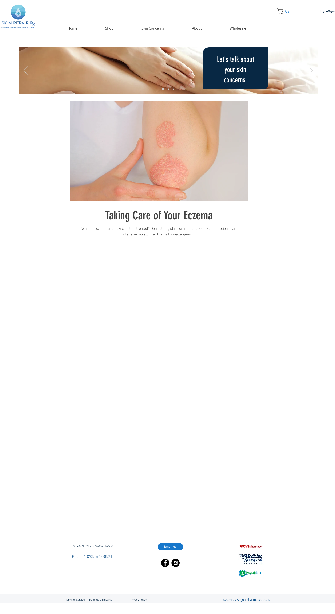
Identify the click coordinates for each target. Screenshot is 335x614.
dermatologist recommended (224, 503)
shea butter (194, 521)
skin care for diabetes (217, 521)
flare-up (206, 509)
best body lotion (128, 503)
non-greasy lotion (110, 521)
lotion (207, 515)
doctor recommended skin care (111, 509)
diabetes (250, 503)
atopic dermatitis (98, 503)
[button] (288, 11)
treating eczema (83, 527)
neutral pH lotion (251, 515)
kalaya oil (195, 515)
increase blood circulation (171, 515)
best (113, 503)
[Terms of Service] (75, 599)
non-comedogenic (84, 521)
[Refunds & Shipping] (100, 599)
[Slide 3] (173, 89)
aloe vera (79, 503)
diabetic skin (81, 509)
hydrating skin (122, 515)
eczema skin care (156, 509)
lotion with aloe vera (225, 515)
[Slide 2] (168, 89)
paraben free (131, 521)
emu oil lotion (190, 509)
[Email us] (170, 546)
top (259, 521)
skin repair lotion (243, 521)
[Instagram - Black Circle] (175, 563)
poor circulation (151, 521)
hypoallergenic (142, 515)
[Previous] (26, 70)
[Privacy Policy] (139, 599)
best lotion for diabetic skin (157, 503)
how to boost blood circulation (91, 515)
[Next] (311, 70)
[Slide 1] (163, 89)
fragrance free (222, 509)
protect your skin (174, 521)
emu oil (174, 509)
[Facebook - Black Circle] (165, 563)
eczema (138, 509)
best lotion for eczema (190, 503)
